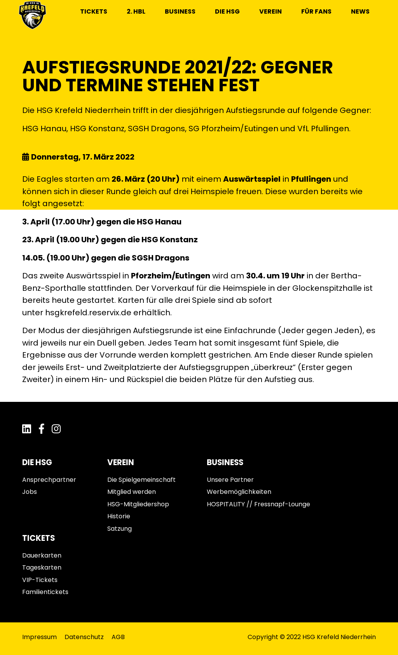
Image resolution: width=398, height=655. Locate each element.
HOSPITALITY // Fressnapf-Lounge (258, 504)
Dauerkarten (41, 555)
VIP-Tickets (40, 579)
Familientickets (45, 591)
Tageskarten (41, 567)
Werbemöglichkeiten (239, 491)
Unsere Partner (230, 479)
